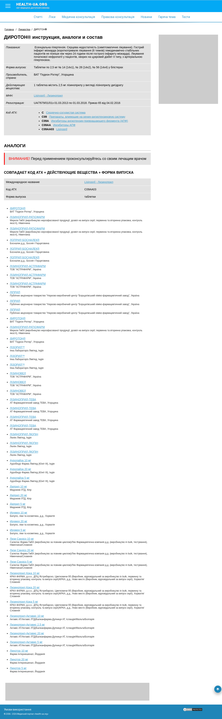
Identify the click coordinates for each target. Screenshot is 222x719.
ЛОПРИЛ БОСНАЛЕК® (24, 240)
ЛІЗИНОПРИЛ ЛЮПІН (24, 434)
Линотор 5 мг (18, 668)
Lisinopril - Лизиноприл (48, 95)
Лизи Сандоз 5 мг (21, 561)
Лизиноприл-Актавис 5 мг (26, 642)
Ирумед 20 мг (18, 521)
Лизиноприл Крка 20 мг (25, 587)
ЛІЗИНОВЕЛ (18, 373)
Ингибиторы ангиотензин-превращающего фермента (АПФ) (89, 120)
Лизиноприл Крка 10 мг (25, 573)
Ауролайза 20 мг (20, 469)
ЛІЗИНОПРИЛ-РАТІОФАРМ (27, 217)
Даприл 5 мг (18, 504)
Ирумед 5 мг (18, 530)
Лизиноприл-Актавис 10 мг (27, 616)
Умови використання (17, 709)
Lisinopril (61, 129)
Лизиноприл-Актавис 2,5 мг (27, 624)
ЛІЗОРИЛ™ (17, 347)
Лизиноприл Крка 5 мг (24, 601)
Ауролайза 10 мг (20, 460)
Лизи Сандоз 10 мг (22, 538)
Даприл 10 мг (18, 486)
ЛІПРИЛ (15, 292)
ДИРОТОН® (18, 208)
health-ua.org (36, 5)
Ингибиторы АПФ (64, 125)
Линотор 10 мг (19, 650)
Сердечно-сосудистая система (65, 112)
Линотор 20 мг (19, 659)
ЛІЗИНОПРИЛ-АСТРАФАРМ (28, 266)
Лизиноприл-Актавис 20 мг (27, 633)
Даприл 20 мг (18, 495)
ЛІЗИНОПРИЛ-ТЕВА (23, 399)
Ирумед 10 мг (18, 512)
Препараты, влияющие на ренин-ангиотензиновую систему (87, 116)
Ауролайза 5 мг (20, 477)
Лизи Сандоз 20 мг (22, 550)
